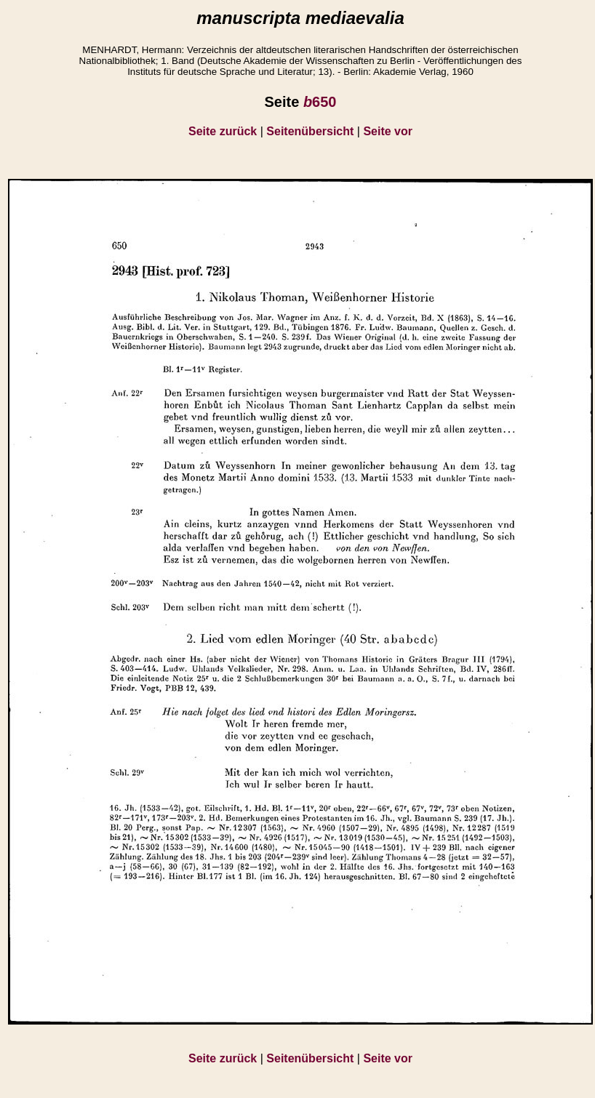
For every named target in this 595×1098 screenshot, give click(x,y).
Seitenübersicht (310, 131)
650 (320, 102)
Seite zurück (222, 131)
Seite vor (387, 131)
